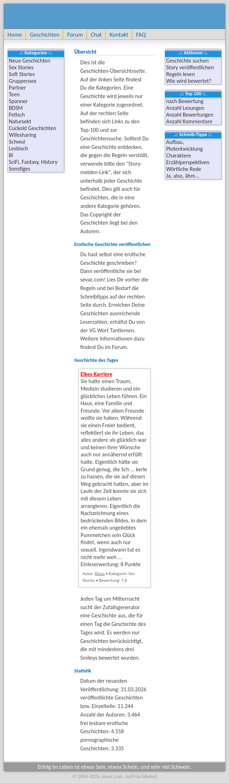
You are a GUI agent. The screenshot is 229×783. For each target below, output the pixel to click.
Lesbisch (18, 148)
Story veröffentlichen (190, 67)
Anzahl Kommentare (189, 121)
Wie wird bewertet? (189, 80)
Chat (96, 34)
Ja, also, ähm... (183, 175)
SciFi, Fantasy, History (33, 162)
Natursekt (20, 121)
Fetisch (17, 114)
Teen (14, 94)
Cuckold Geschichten (32, 128)
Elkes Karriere (96, 374)
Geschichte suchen (187, 60)
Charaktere (178, 155)
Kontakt (119, 34)
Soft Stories (22, 74)
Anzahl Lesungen (185, 107)
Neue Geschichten (29, 60)
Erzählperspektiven (187, 162)
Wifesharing (22, 135)
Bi (11, 155)
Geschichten (44, 34)
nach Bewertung (184, 101)
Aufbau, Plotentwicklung (184, 145)
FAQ (141, 34)
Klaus (99, 573)
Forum (75, 34)
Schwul (17, 141)
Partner (17, 87)
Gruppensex (22, 80)
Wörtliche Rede (183, 169)
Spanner (18, 101)
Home (14, 34)
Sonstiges (19, 168)
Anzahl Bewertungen (189, 114)
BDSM (16, 107)
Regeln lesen (180, 74)
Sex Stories (21, 67)
